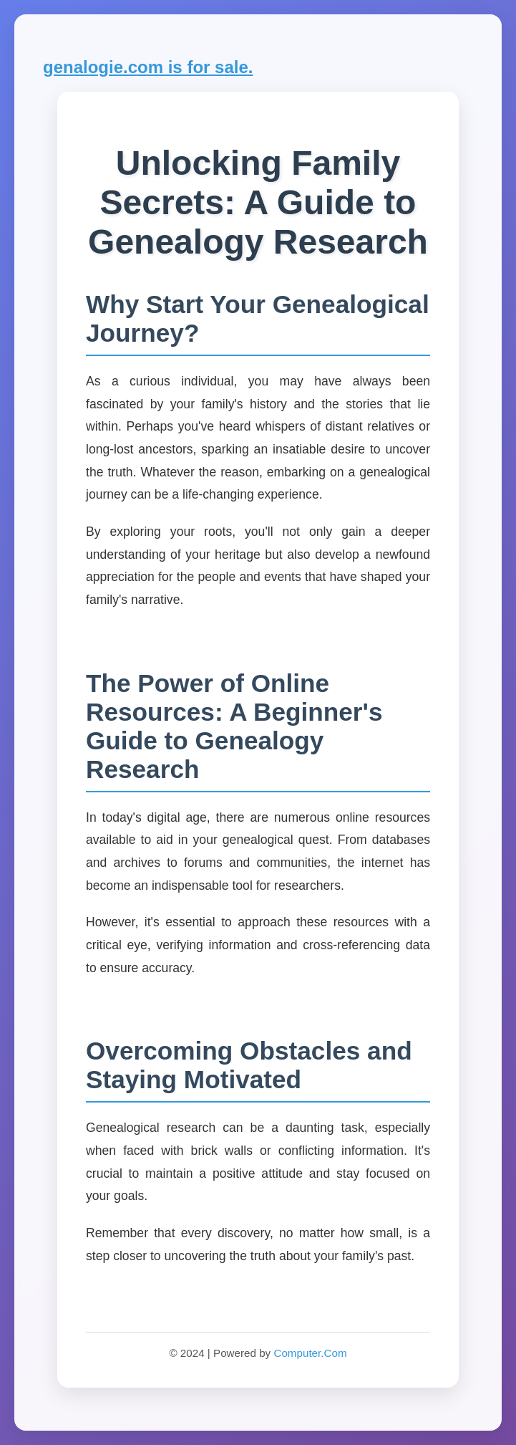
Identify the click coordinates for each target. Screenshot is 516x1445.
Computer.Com (309, 1353)
